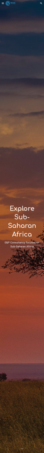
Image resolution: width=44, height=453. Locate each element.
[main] (22, 226)
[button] (3, 3)
